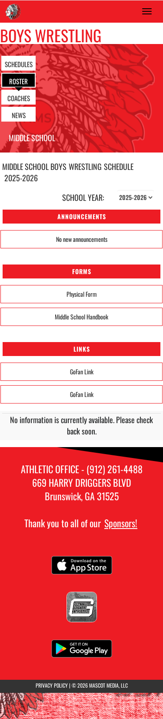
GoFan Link (81, 371)
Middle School (32, 137)
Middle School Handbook (81, 316)
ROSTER (18, 81)
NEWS (19, 115)
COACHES (18, 98)
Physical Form (82, 293)
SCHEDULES (19, 64)
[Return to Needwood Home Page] (13, 11)
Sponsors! (120, 523)
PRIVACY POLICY (52, 685)
